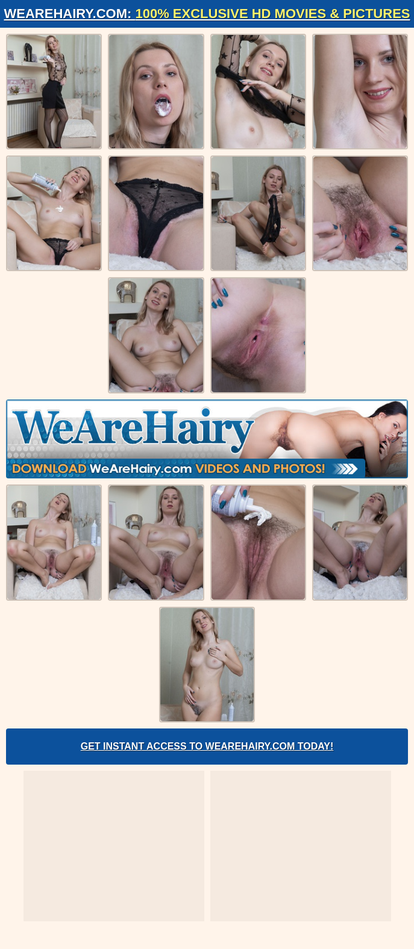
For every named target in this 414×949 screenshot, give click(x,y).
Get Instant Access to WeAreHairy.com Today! (207, 746)
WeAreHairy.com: (207, 13)
